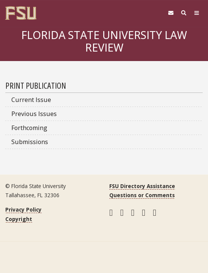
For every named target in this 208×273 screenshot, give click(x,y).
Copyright (18, 219)
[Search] (183, 13)
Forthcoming (29, 128)
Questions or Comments (142, 195)
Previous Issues (34, 114)
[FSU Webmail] (171, 13)
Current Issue (31, 100)
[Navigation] (197, 13)
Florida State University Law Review (104, 41)
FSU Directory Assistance (142, 186)
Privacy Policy (23, 209)
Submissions (29, 142)
